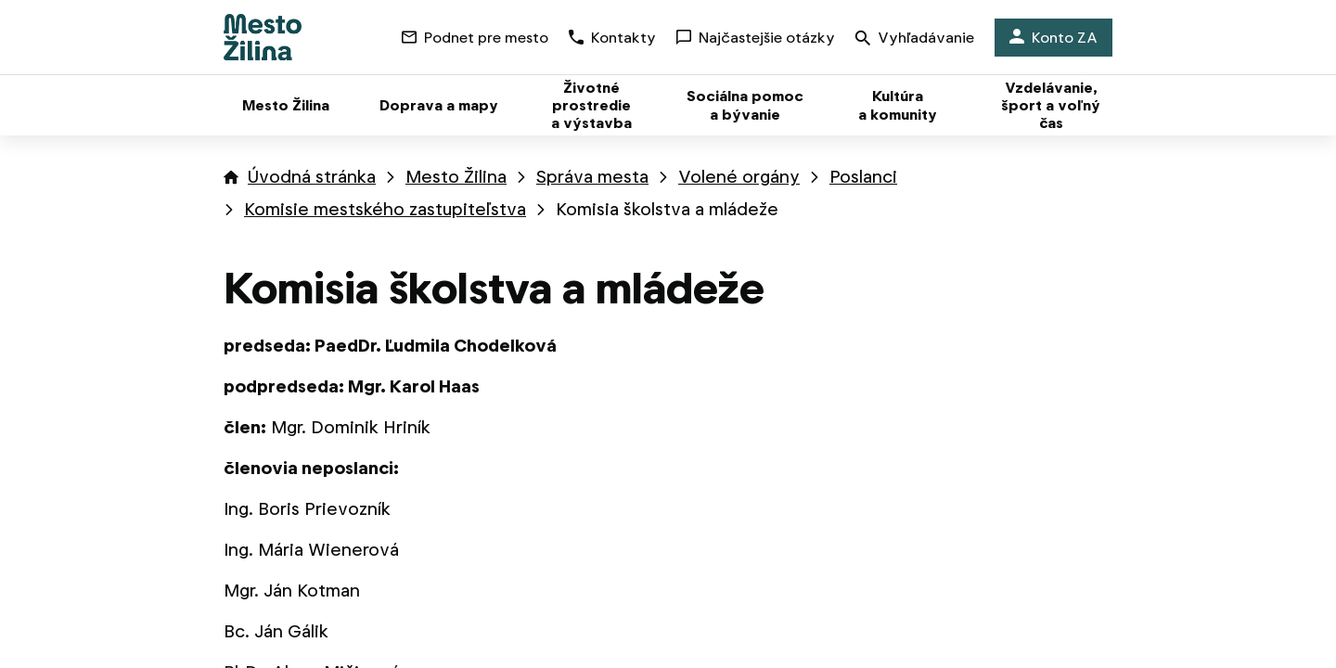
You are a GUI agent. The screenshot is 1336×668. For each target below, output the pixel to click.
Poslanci (863, 177)
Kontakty (612, 37)
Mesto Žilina (456, 177)
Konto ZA (1053, 37)
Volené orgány (739, 177)
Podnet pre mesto (475, 37)
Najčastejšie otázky (755, 37)
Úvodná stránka (312, 177)
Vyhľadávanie (914, 39)
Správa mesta (592, 177)
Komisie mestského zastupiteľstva (385, 209)
